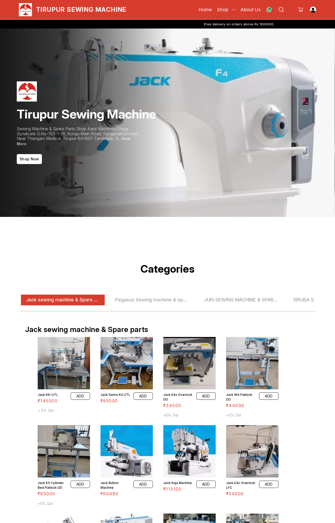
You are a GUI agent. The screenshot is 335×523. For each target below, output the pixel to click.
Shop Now (29, 159)
